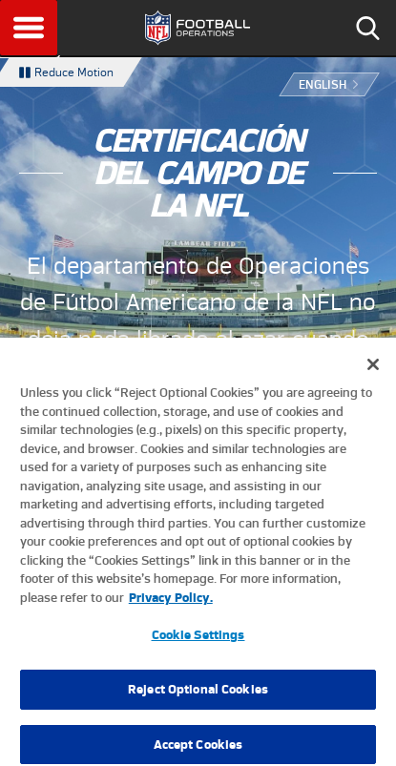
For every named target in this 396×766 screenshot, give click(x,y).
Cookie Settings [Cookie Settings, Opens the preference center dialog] (198, 640)
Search (367, 27)
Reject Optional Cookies (198, 695)
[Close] (373, 370)
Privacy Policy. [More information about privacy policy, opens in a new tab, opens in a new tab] (171, 602)
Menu (28, 27)
